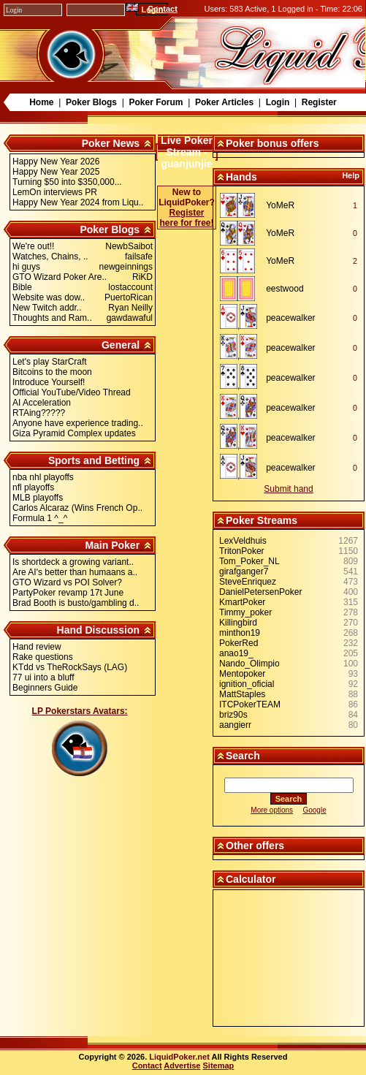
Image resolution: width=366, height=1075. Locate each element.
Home (41, 102)
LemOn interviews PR (54, 192)
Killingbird (238, 623)
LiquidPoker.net (179, 1056)
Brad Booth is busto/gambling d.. (75, 603)
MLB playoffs (37, 498)
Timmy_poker (245, 612)
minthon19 (239, 633)
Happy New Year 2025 (55, 172)
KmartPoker (242, 602)
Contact (163, 8)
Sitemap (219, 1065)
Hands (241, 177)
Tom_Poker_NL (249, 561)
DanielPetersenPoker (260, 592)
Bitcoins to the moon (52, 372)
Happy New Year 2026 (55, 161)
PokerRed (238, 643)
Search (243, 755)
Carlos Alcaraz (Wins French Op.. (77, 508)
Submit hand (288, 489)
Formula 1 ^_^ (39, 518)
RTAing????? (38, 413)
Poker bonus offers (272, 143)
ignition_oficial (246, 684)
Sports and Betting (94, 460)
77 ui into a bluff (43, 677)
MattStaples (242, 694)
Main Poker (112, 545)
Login (278, 102)
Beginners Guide (44, 688)
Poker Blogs (91, 102)
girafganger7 (243, 571)
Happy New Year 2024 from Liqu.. (77, 202)
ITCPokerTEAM (250, 704)
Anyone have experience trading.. (77, 423)
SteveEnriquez (247, 582)
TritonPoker (241, 551)
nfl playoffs (33, 487)
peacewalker (290, 318)
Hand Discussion (98, 630)
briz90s (233, 715)
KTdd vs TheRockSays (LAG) (69, 667)
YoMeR (280, 205)
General (121, 345)
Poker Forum (156, 102)
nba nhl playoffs (43, 477)
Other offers (255, 845)
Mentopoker (242, 674)
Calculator (250, 879)
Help (350, 175)
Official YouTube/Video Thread (71, 392)
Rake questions (42, 657)
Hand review (36, 647)
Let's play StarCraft (49, 362)
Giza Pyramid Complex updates (74, 433)
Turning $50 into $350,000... (67, 182)
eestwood (284, 289)
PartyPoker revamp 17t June (67, 593)
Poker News (111, 143)
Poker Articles (224, 102)
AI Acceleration (41, 403)
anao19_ (236, 653)
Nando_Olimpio (249, 663)
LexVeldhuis (243, 541)
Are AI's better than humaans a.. (74, 572)
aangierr (235, 725)
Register (319, 102)
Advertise (182, 1065)
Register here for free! (186, 218)
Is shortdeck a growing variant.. (73, 562)
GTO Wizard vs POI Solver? (67, 582)
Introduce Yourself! (48, 382)
